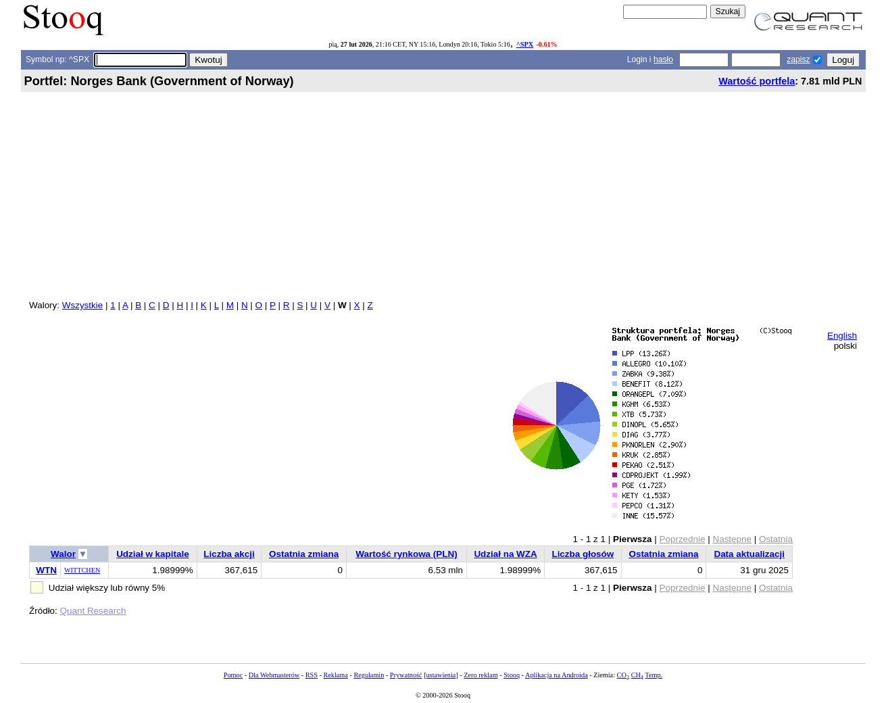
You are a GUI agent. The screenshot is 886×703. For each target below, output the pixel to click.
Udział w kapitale (152, 554)
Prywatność (406, 675)
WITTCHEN (82, 570)
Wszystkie (82, 305)
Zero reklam (480, 675)
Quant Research (93, 611)
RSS (311, 675)
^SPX (524, 44)
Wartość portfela (756, 81)
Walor (63, 554)
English (842, 336)
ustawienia (441, 675)
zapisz (798, 59)
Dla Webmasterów (274, 675)
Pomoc (233, 675)
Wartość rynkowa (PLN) (406, 554)
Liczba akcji (228, 554)
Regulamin (368, 675)
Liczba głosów (582, 554)
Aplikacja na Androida (556, 675)
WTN (46, 570)
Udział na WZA (505, 554)
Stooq (511, 675)
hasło (663, 59)
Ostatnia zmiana (304, 554)
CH (637, 675)
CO (623, 675)
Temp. (653, 675)
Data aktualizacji (749, 554)
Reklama (335, 675)
